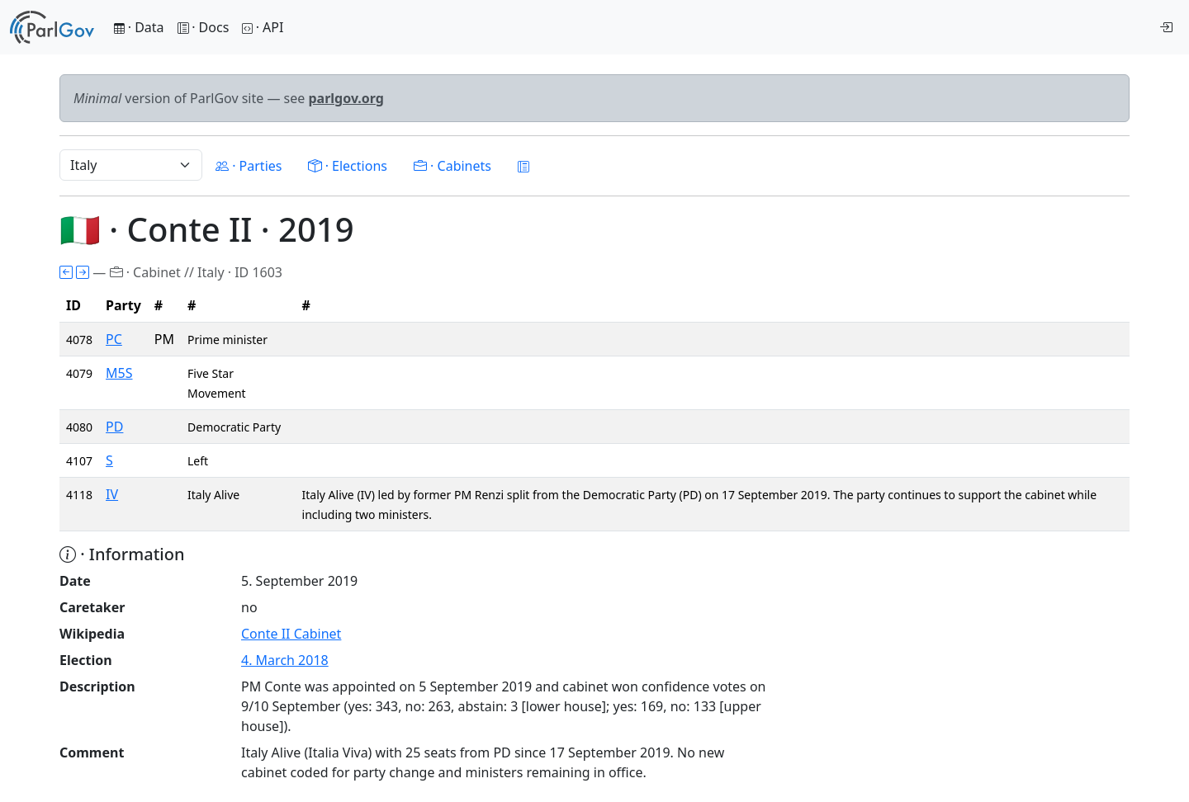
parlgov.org (346, 98)
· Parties (249, 166)
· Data (139, 27)
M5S (119, 373)
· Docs (204, 27)
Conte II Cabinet (291, 634)
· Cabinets (452, 166)
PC (114, 339)
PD (114, 427)
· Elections (347, 166)
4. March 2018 (285, 660)
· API (262, 27)
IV (112, 494)
